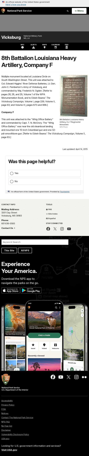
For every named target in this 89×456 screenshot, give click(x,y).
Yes (16, 173)
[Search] (34, 242)
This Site (9, 250)
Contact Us (7, 228)
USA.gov (5, 438)
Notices (4, 413)
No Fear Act (6, 426)
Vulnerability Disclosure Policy (15, 434)
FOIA (3, 409)
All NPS (25, 250)
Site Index (52, 214)
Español (51, 218)
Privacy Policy (7, 405)
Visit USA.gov (9, 449)
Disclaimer (6, 430)
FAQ (49, 209)
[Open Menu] (79, 11)
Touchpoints (64, 192)
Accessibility (7, 400)
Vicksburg (11, 37)
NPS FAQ (5, 422)
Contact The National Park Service (17, 417)
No (16, 181)
